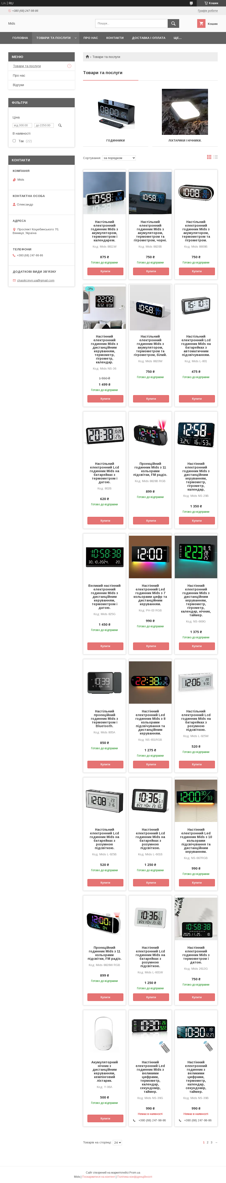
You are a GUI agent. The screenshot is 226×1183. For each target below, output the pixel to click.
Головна (20, 38)
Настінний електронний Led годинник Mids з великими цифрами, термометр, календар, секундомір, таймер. (150, 1076)
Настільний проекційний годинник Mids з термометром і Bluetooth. (104, 718)
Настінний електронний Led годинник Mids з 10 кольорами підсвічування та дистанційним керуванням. (196, 840)
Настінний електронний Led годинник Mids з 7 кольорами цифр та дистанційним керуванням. (150, 595)
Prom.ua (134, 1172)
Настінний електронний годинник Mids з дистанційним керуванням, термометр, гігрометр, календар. (104, 349)
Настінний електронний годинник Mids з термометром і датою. (196, 955)
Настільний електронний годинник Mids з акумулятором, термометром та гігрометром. (196, 231)
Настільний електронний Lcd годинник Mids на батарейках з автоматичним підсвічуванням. (196, 346)
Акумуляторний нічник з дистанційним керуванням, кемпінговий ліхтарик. (104, 1071)
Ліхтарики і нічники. (185, 140)
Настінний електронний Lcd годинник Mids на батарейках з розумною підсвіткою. (150, 839)
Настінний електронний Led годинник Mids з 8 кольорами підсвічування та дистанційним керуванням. (150, 722)
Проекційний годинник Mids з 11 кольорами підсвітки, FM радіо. (150, 469)
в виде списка (216, 158)
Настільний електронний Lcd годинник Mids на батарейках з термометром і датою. (104, 473)
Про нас (90, 38)
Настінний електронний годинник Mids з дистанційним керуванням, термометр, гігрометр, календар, (196, 476)
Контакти (115, 38)
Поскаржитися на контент (98, 1176)
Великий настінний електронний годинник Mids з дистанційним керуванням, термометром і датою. (104, 597)
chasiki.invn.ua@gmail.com (35, 280)
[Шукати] (173, 23)
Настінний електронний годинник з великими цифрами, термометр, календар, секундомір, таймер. (196, 1076)
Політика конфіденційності (134, 1176)
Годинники (115, 140)
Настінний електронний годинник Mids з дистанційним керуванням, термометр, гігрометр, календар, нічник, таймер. (196, 600)
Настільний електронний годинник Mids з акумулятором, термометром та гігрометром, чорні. (150, 231)
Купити (105, 271)
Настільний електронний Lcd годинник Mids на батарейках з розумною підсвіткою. (196, 720)
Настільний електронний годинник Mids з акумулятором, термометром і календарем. (104, 231)
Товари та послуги (53, 38)
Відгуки (18, 85)
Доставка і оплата (148, 38)
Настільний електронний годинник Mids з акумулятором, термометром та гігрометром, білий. (150, 346)
